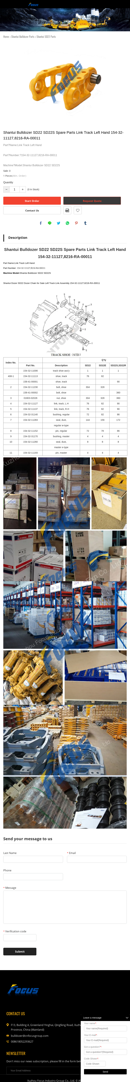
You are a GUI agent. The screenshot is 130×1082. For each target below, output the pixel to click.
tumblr (85, 223)
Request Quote (92, 201)
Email (71, 853)
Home (6, 36)
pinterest (76, 223)
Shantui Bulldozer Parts (22, 36)
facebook (41, 223)
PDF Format (67, 210)
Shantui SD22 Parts (46, 36)
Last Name (10, 853)
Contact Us (32, 210)
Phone (7, 871)
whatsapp (67, 223)
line (49, 223)
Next (122, 82)
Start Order (32, 201)
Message (9, 888)
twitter (58, 223)
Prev (8, 82)
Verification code (14, 932)
